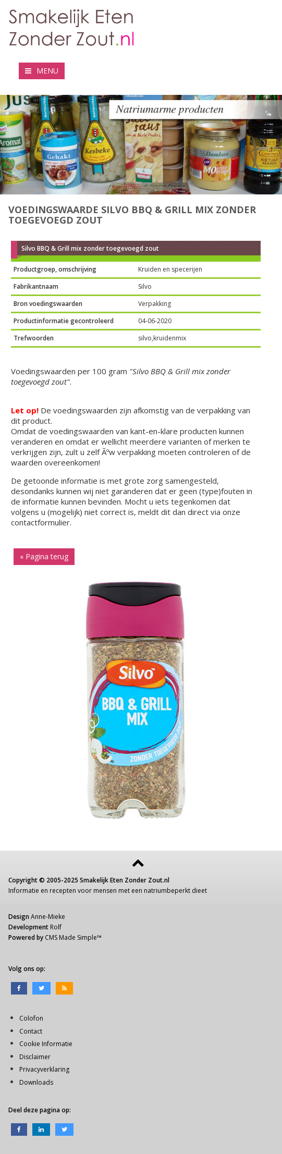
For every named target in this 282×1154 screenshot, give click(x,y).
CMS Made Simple (71, 937)
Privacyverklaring (44, 1069)
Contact (30, 1031)
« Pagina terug (44, 556)
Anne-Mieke (48, 916)
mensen (105, 890)
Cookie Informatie (45, 1043)
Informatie (23, 890)
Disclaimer (35, 1056)
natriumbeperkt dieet (175, 890)
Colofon (31, 1018)
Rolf (56, 927)
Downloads (36, 1082)
